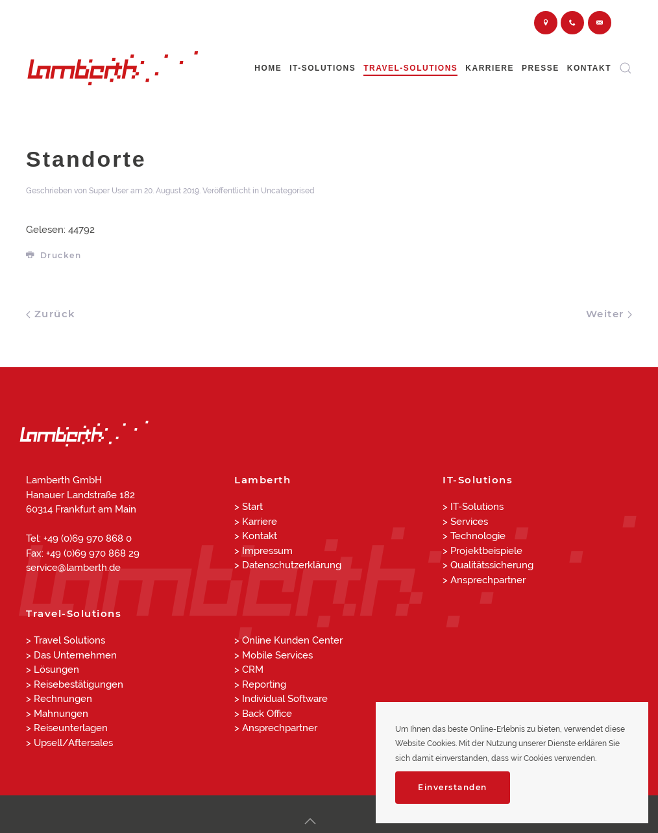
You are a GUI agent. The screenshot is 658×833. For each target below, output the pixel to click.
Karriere (489, 68)
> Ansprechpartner (484, 580)
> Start (248, 507)
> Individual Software (281, 699)
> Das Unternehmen (71, 655)
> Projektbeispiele (482, 551)
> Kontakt (255, 536)
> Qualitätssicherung (488, 565)
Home (268, 68)
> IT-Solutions (473, 507)
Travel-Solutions (410, 68)
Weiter (609, 314)
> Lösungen (52, 669)
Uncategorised (288, 190)
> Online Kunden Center (288, 640)
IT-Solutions (322, 68)
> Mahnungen (57, 713)
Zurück (51, 314)
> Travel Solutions (65, 640)
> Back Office (263, 713)
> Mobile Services (273, 655)
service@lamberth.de (73, 567)
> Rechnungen (59, 699)
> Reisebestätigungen (74, 684)
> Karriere (255, 521)
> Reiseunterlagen (67, 728)
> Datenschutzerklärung (287, 565)
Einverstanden (452, 787)
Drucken (53, 255)
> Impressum (263, 551)
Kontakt (589, 68)
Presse (540, 68)
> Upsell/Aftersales (69, 743)
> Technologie (474, 536)
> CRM (248, 669)
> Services (465, 521)
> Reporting (260, 684)
